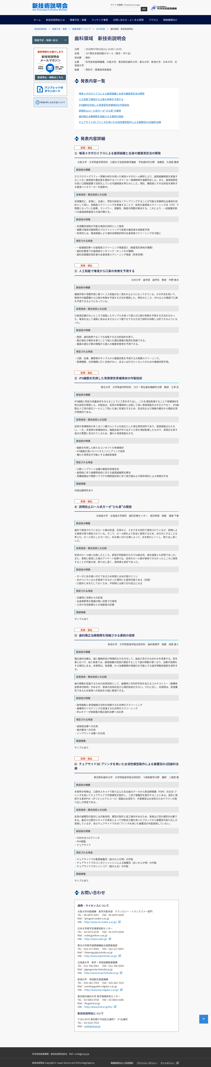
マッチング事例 (100, 20)
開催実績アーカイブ (81, 28)
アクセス (153, 20)
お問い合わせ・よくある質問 (128, 20)
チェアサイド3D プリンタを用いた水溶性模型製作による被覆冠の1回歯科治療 (120, 122)
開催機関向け (170, 20)
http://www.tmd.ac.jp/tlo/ (98, 1006)
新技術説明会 (40, 28)
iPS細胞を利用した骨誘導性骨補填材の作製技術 (104, 105)
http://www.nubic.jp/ (95, 939)
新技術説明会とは (55, 20)
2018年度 (100, 28)
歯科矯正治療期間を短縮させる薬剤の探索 (101, 116)
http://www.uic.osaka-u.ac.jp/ (100, 922)
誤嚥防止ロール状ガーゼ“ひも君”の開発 (100, 110)
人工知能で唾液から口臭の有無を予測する (101, 99)
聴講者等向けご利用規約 (122, 1062)
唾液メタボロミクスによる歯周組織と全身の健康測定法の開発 (111, 93)
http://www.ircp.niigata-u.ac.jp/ (101, 990)
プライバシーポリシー (147, 1062)
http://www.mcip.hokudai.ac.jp (101, 973)
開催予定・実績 (78, 20)
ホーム (37, 20)
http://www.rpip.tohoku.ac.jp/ (100, 956)
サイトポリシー (168, 1062)
